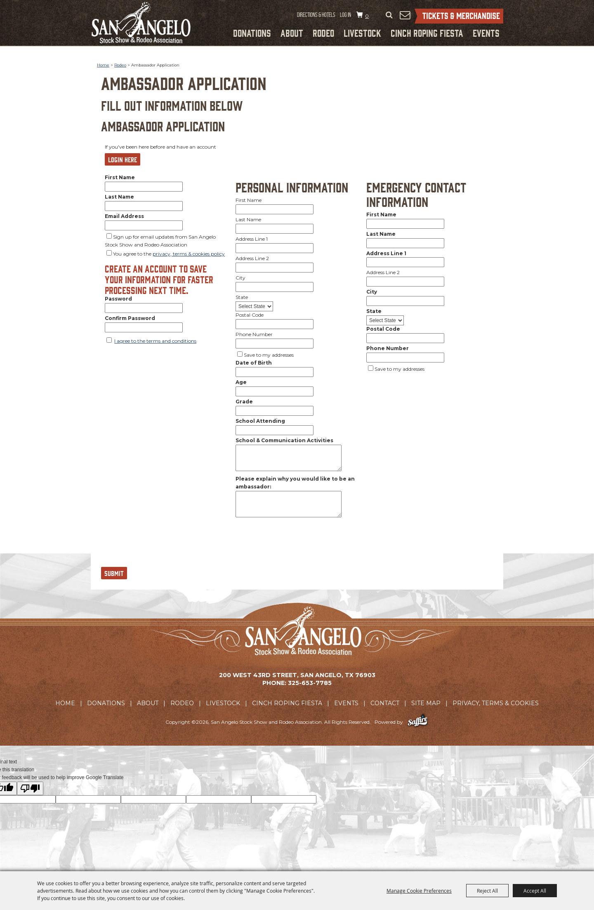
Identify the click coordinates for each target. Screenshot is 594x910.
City (240, 278)
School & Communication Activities (284, 440)
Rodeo (323, 32)
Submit (114, 573)
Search (389, 15)
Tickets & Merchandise (459, 16)
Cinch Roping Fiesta (427, 32)
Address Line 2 (252, 258)
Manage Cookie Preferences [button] (419, 890)
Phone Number (254, 334)
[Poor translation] (30, 788)
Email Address (124, 216)
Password (118, 299)
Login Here (122, 159)
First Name (120, 177)
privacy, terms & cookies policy (189, 254)
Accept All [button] (534, 890)
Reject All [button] (487, 890)
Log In (345, 15)
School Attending (260, 421)
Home (103, 65)
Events (486, 32)
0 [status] (367, 16)
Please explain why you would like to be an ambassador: (295, 483)
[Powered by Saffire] (418, 722)
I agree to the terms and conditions (155, 341)
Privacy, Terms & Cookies (496, 703)
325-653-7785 (310, 683)
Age (241, 382)
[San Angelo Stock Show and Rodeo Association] (141, 22)
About (291, 32)
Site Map (426, 703)
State (242, 297)
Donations (252, 32)
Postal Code (250, 315)
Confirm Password (130, 318)
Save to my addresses (269, 355)
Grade (244, 401)
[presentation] (163, 546)
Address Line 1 (252, 239)
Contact (384, 703)
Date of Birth (254, 363)
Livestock (362, 32)
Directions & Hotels (316, 15)
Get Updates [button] (404, 15)
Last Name (119, 197)
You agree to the (169, 254)
